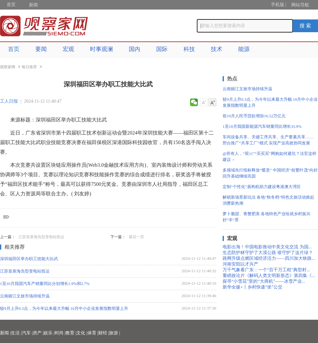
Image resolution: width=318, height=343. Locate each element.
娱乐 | (49, 333)
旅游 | (114, 333)
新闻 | (5, 333)
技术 (216, 49)
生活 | (16, 333)
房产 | (38, 333)
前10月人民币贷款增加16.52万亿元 (254, 115)
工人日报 (9, 101)
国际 (162, 49)
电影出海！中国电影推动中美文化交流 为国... (267, 246)
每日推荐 (29, 67)
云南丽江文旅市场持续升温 (25, 296)
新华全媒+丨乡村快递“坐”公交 (252, 287)
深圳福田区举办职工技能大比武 (29, 258)
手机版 (277, 4)
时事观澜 (101, 49)
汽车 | (27, 333)
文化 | (81, 333)
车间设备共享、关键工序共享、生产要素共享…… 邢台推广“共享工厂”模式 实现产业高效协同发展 (268, 140)
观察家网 (7, 67)
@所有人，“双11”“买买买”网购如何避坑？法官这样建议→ (269, 156)
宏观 (68, 49)
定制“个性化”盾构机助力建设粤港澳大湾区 (262, 186)
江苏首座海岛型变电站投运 (41, 237)
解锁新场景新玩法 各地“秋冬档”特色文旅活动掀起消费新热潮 (268, 200)
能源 (244, 49)
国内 (134, 49)
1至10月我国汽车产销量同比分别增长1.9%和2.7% (45, 283)
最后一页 (136, 237)
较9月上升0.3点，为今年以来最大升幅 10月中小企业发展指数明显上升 (64, 308)
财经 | (103, 333)
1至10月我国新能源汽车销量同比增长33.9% (262, 126)
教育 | (71, 333)
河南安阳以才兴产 (240, 264)
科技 (189, 49)
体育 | (92, 333)
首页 (11, 4)
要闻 (41, 49)
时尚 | (60, 333)
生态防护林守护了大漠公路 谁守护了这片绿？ (268, 252)
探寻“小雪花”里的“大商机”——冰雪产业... (264, 281)
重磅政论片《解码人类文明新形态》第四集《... (269, 275)
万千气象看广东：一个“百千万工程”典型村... (266, 269)
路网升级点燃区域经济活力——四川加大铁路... (269, 258)
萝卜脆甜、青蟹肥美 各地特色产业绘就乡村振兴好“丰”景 (266, 216)
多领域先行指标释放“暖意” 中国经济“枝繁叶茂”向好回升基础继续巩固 (270, 173)
